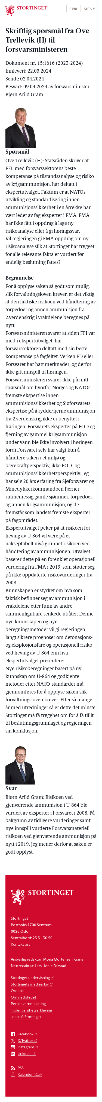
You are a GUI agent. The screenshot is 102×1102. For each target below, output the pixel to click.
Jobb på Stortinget (26, 1016)
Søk (73, 8)
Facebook (25, 1034)
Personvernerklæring (28, 1003)
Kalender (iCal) (30, 1074)
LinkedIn (25, 1054)
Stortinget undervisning (30, 977)
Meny (89, 8)
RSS (21, 1068)
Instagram (26, 1047)
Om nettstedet (23, 997)
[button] (73, 8)
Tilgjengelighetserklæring (31, 1010)
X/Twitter (25, 1041)
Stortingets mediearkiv (30, 984)
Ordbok (17, 990)
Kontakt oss (20, 944)
